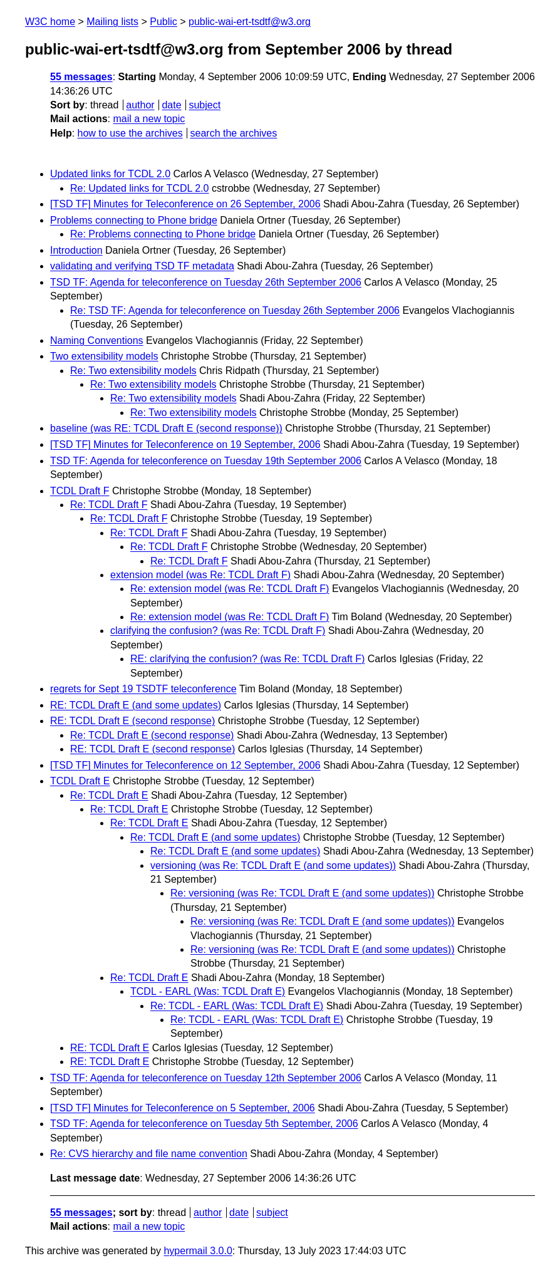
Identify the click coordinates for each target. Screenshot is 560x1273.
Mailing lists (112, 21)
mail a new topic (149, 118)
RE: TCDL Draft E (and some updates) (135, 705)
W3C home (50, 21)
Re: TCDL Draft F (109, 504)
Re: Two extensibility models (133, 370)
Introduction (76, 250)
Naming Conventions (96, 340)
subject (204, 105)
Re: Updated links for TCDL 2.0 (139, 188)
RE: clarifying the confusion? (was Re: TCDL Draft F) (247, 658)
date (171, 105)
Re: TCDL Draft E (109, 795)
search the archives (233, 133)
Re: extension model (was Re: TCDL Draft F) (229, 588)
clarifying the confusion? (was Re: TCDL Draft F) (217, 630)
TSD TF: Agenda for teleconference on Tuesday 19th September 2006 (205, 460)
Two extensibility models (104, 356)
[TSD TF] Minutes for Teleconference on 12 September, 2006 (185, 765)
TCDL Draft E (80, 781)
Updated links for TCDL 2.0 (110, 174)
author (140, 105)
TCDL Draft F (80, 491)
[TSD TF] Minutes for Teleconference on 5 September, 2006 (182, 1108)
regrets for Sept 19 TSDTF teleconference (143, 688)
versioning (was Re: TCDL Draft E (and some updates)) (273, 865)
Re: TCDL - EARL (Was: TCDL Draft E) (236, 1005)
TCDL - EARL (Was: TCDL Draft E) (207, 991)
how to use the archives (130, 133)
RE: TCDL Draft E (109, 1047)
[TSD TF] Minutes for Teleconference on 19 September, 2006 (185, 444)
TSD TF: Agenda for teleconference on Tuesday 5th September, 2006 (204, 1123)
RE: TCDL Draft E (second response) (132, 720)
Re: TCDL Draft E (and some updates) (215, 837)
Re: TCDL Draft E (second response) (152, 735)
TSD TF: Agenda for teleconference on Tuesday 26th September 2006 (205, 282)
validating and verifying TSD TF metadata (142, 266)
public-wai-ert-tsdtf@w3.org (250, 21)
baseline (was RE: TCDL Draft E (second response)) (166, 428)
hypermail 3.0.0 (197, 1250)
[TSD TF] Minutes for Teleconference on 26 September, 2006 (185, 204)
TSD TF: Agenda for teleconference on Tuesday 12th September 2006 (205, 1078)
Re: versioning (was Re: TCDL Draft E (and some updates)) (302, 893)
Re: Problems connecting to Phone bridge (163, 234)
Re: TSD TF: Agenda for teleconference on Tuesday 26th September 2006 (235, 310)
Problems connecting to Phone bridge (133, 220)
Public (163, 21)
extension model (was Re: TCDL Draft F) (200, 574)
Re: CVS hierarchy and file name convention (148, 1153)
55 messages (81, 76)
